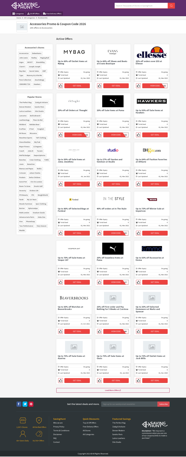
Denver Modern (25, 107)
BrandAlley (40, 62)
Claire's (22, 66)
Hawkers (37, 84)
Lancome (22, 115)
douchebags (39, 80)
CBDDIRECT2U (24, 84)
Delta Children (34, 177)
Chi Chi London (36, 182)
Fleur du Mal (38, 120)
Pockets (22, 177)
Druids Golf (38, 186)
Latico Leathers (25, 111)
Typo (21, 75)
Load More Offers (113, 390)
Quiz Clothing (41, 204)
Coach (21, 151)
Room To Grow (24, 186)
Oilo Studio (39, 111)
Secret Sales (34, 71)
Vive (21, 221)
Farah (21, 199)
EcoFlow (22, 129)
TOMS (46, 160)
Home (19, 18)
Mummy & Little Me (34, 75)
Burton (22, 208)
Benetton (31, 164)
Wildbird (22, 124)
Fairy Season (41, 226)
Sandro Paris (39, 107)
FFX (32, 195)
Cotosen (22, 173)
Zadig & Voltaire (41, 102)
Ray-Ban (22, 71)
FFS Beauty (23, 195)
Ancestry (22, 190)
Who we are (58, 423)
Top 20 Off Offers (89, 423)
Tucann (40, 151)
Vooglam (40, 129)
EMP (44, 71)
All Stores (87, 431)
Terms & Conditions (61, 431)
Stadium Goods (39, 212)
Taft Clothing (41, 138)
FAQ (54, 438)
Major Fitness (24, 146)
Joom (21, 164)
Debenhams (36, 53)
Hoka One (41, 217)
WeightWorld (43, 195)
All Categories (29, 18)
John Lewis (23, 58)
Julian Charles (34, 173)
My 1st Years (32, 199)
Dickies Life (34, 190)
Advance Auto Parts (26, 217)
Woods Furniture (25, 204)
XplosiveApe (33, 208)
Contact (56, 442)
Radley (34, 58)
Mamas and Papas (26, 168)
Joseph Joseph (34, 66)
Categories (18, 13)
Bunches (22, 160)
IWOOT (30, 62)
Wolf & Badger (24, 155)
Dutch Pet (23, 182)
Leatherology (24, 120)
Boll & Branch (35, 115)
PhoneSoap (30, 221)
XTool (31, 129)
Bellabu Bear (34, 124)
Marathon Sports (25, 138)
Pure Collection (25, 80)
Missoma (33, 133)
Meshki (22, 230)
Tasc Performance (26, 226)
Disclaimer (57, 435)
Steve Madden (24, 142)
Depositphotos (39, 155)
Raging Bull (44, 58)
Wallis (39, 168)
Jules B (30, 151)
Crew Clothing (35, 160)
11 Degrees (37, 146)
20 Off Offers (33, 13)
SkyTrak (37, 142)
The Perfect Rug (25, 102)
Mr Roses (22, 133)
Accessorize (23, 53)
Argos (21, 62)
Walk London (24, 212)
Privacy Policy (58, 427)
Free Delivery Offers (52, 13)
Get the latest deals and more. (83, 404)
